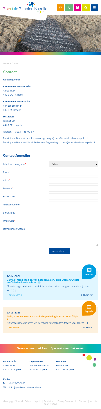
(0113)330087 (69, 7)
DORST (53, 404)
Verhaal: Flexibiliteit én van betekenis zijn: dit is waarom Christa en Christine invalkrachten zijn (43, 281)
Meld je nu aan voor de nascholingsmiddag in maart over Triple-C (43, 317)
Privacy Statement (66, 401)
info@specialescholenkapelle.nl (60, 7)
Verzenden (60, 251)
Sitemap (83, 401)
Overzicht (87, 295)
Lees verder (15, 295)
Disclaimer (49, 401)
